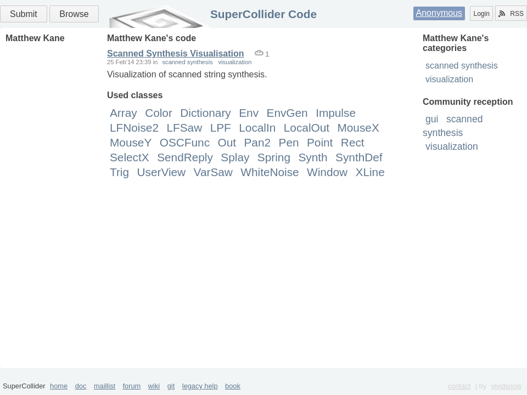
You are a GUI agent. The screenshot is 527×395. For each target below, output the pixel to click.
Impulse (336, 112)
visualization (449, 79)
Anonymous (439, 13)
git (171, 386)
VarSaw (213, 172)
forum (132, 386)
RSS (511, 14)
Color (158, 112)
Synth (312, 157)
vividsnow (506, 386)
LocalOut (306, 127)
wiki (154, 386)
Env (249, 112)
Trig (119, 172)
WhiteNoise (269, 172)
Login (481, 14)
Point (320, 142)
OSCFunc (185, 142)
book (232, 386)
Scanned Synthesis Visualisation (175, 53)
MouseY (131, 142)
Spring (273, 157)
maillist (104, 386)
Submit (23, 14)
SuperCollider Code (263, 14)
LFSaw (184, 127)
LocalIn (257, 127)
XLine (370, 172)
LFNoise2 (134, 127)
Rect (353, 142)
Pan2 (257, 142)
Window (327, 172)
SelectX (129, 157)
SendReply (185, 157)
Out (227, 142)
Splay (235, 157)
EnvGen (287, 112)
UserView (161, 172)
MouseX (358, 127)
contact (459, 386)
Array (123, 112)
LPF (220, 127)
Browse (73, 14)
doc (81, 386)
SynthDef (359, 157)
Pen (289, 142)
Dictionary (205, 112)
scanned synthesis (461, 65)
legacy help (200, 386)
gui (431, 119)
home (59, 386)
